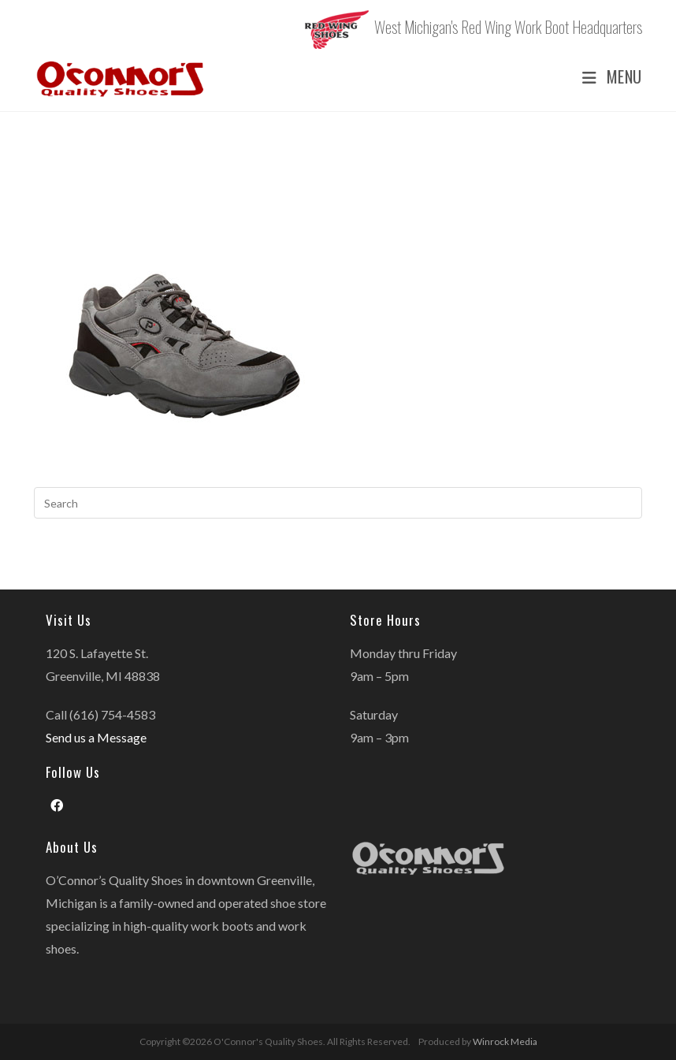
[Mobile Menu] (606, 77)
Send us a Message (96, 737)
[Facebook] (56, 805)
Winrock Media (505, 1041)
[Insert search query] (338, 503)
